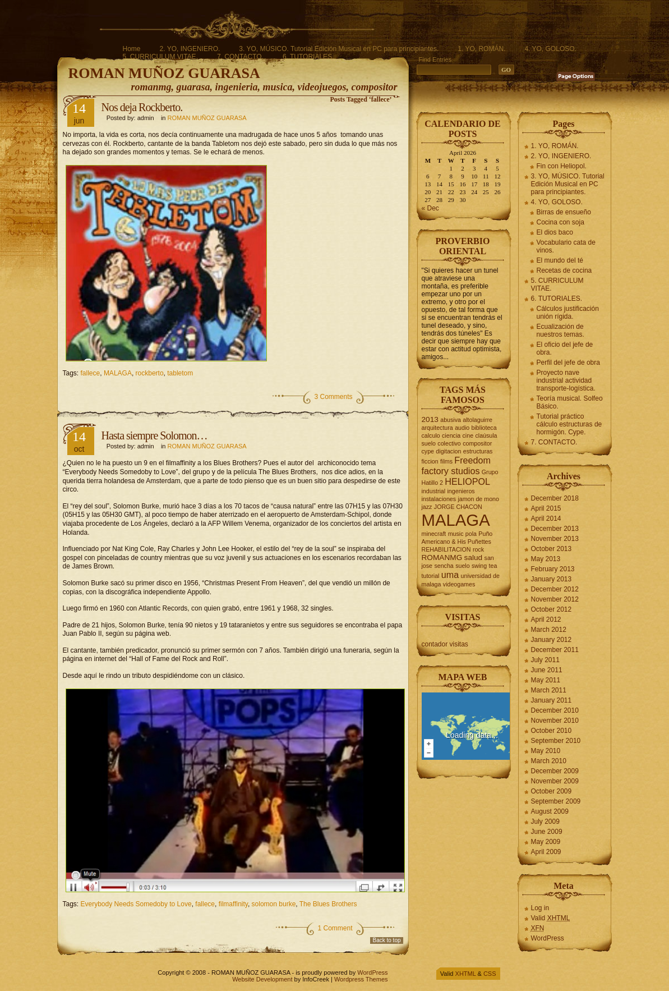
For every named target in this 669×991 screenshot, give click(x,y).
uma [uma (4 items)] (450, 575)
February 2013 (553, 569)
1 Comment (334, 928)
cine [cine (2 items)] (468, 435)
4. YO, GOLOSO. (550, 49)
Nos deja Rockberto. (142, 107)
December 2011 (555, 650)
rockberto (150, 373)
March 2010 (548, 761)
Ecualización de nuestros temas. (560, 330)
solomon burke (274, 904)
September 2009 (556, 801)
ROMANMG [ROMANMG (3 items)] (442, 557)
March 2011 (548, 690)
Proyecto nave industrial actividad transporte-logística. (566, 380)
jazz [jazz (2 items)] (427, 506)
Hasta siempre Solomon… (154, 435)
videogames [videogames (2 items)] (459, 584)
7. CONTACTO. (240, 57)
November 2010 (555, 720)
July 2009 (545, 821)
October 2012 (551, 609)
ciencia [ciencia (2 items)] (451, 435)
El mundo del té (560, 260)
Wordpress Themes (361, 979)
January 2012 (551, 640)
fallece (90, 373)
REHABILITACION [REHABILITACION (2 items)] (446, 549)
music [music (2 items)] (456, 533)
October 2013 (551, 549)
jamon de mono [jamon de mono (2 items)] (478, 499)
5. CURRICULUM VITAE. (160, 57)
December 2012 (555, 589)
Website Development (262, 979)
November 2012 (555, 599)
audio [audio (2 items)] (462, 427)
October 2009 (551, 791)
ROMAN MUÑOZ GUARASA (164, 73)
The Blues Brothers (328, 904)
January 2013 (551, 579)
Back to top (386, 940)
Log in (540, 908)
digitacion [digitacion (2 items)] (448, 451)
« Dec (430, 208)
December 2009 (555, 771)
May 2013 (546, 559)
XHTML (465, 973)
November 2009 (555, 781)
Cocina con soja (560, 222)
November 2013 (555, 539)
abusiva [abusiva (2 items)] (450, 419)
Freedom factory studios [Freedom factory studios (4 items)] (456, 465)
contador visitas (445, 644)
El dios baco (555, 232)
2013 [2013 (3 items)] (430, 419)
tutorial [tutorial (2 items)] (431, 575)
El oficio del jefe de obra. (565, 348)
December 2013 (555, 529)
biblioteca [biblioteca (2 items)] (484, 427)
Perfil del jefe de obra (568, 362)
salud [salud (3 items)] (473, 557)
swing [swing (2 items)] (479, 565)
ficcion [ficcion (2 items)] (430, 461)
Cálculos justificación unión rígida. (568, 312)
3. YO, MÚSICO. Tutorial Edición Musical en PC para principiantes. (339, 49)
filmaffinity (233, 904)
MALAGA (118, 373)
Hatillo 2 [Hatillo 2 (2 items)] (433, 482)
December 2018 (555, 498)
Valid (550, 918)
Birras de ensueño (564, 212)
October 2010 (551, 731)
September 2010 (556, 741)
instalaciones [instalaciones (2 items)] (439, 499)
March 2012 (548, 630)
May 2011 (546, 680)
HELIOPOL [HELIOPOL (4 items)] (467, 481)
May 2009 (546, 842)
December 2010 (555, 710)
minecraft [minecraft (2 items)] (434, 533)
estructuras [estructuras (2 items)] (478, 451)
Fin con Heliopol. (562, 166)
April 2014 (546, 518)
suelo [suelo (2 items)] (462, 565)
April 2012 (546, 619)
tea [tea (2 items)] (493, 565)
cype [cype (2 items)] (428, 451)
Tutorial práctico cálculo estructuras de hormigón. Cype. (569, 424)
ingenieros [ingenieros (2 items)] (461, 491)
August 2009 (550, 811)
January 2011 (551, 700)
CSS (489, 973)
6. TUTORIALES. (308, 57)
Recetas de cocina (564, 270)
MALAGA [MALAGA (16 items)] (456, 520)
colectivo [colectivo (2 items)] (448, 443)
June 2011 (546, 670)
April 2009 (546, 852)
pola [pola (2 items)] (471, 533)
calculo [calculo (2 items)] (431, 435)
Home (132, 49)
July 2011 (545, 660)
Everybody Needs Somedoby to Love (136, 904)
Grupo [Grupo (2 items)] (490, 472)
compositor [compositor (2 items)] (477, 443)
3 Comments (333, 397)
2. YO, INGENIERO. (190, 49)
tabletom (180, 373)
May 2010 (546, 751)
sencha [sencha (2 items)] (443, 565)
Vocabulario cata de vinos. (566, 246)
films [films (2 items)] (446, 461)
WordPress (547, 938)
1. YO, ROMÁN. (481, 49)
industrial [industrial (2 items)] (434, 491)
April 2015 (546, 508)
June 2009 (546, 832)
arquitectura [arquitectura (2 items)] (437, 427)
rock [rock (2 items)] (478, 549)
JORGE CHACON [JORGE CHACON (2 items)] (458, 506)
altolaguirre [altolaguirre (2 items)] (477, 419)
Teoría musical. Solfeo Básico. (570, 402)
